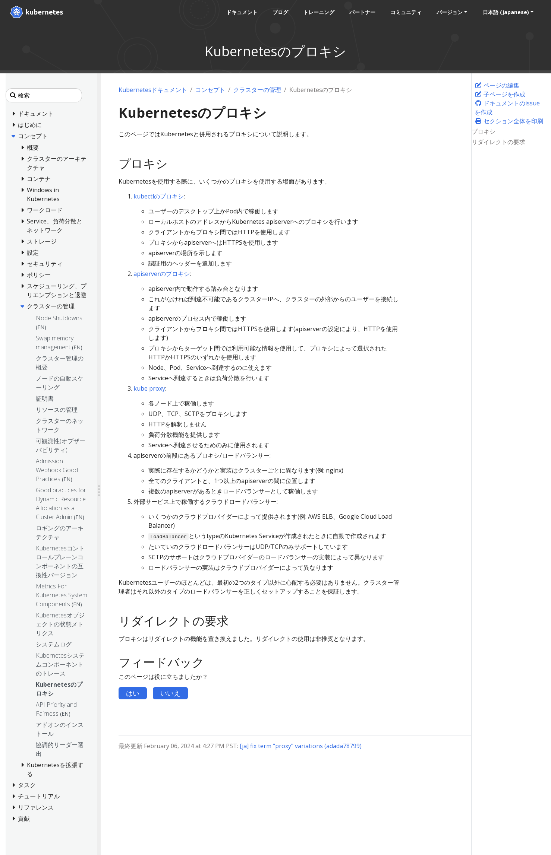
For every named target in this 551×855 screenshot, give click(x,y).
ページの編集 (497, 85)
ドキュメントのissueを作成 (507, 107)
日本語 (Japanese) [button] (505, 12)
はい (132, 693)
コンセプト (210, 90)
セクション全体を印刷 (509, 121)
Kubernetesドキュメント (153, 90)
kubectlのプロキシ (158, 196)
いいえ (170, 693)
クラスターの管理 (257, 90)
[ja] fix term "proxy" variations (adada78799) (301, 746)
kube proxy (149, 388)
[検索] (44, 95)
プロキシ (483, 131)
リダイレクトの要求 (498, 142)
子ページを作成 (500, 94)
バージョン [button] (449, 12)
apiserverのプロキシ (161, 274)
